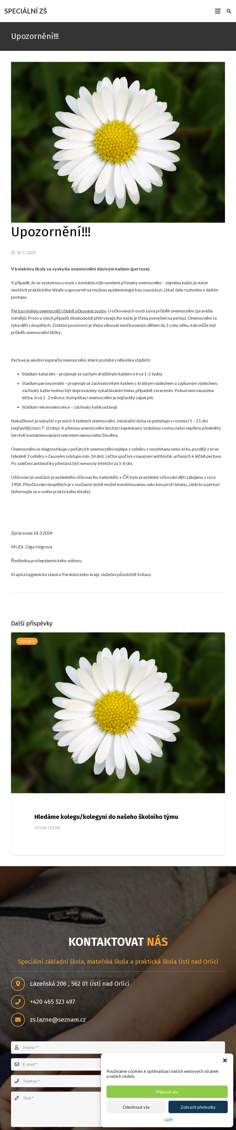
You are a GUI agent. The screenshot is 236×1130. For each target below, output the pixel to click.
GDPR (168, 1119)
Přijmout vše (167, 1091)
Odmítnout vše (136, 1107)
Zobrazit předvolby (198, 1107)
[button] (225, 1060)
